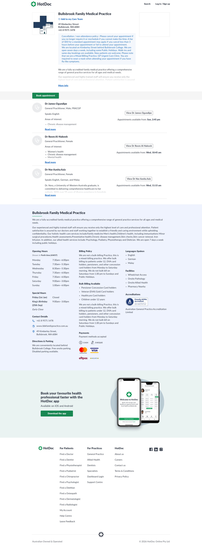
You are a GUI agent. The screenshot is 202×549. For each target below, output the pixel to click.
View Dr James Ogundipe (139, 113)
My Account (66, 510)
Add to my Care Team (70, 19)
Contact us (120, 465)
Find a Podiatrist (68, 471)
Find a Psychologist (69, 482)
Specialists (92, 471)
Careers (118, 460)
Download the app (57, 413)
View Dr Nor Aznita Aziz (139, 179)
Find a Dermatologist (70, 499)
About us (119, 454)
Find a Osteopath (68, 493)
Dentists (91, 465)
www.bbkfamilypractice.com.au (52, 326)
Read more (50, 129)
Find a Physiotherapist (71, 465)
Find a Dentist (67, 460)
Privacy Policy (122, 477)
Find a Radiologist (68, 505)
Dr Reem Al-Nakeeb (56, 137)
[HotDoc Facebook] (150, 449)
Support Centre (95, 482)
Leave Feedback (67, 521)
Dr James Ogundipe (56, 104)
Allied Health (93, 460)
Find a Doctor (66, 454)
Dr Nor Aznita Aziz (55, 170)
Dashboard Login (95, 477)
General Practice (95, 454)
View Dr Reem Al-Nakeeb (139, 146)
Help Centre (66, 516)
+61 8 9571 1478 (44, 321)
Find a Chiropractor (69, 477)
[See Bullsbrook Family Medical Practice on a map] (154, 24)
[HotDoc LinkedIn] (156, 449)
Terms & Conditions (124, 471)
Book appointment (45, 96)
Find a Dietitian (67, 488)
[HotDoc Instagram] (161, 449)
